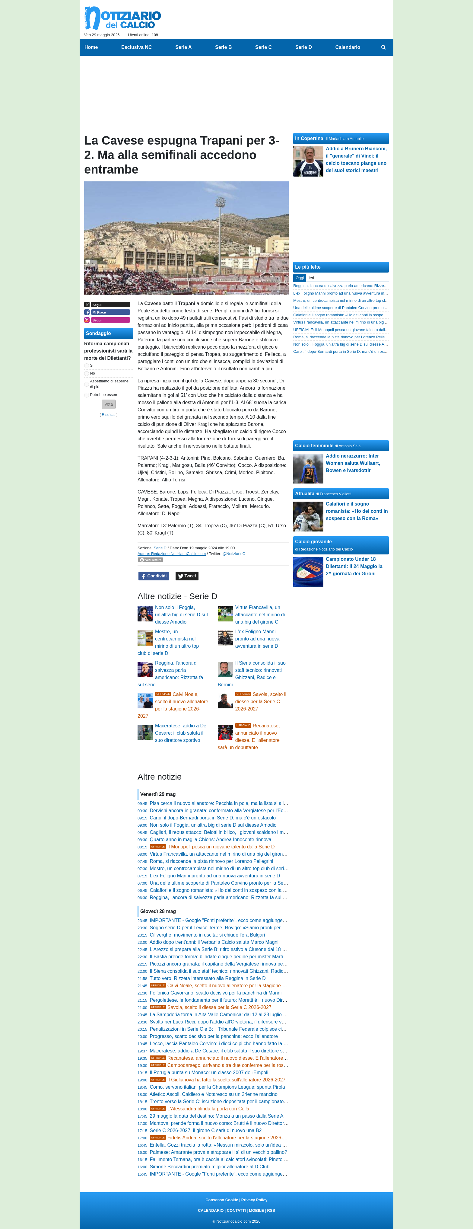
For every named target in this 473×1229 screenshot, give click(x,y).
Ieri (311, 278)
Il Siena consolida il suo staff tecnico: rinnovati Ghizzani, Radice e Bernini (228, 971)
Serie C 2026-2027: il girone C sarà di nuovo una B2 (206, 1130)
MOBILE (256, 1210)
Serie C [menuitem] (263, 47)
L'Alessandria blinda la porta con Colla (199, 1108)
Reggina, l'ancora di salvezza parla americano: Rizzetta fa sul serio (221, 897)
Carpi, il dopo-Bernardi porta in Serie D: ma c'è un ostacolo (213, 817)
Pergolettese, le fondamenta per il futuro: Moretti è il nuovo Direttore (222, 1000)
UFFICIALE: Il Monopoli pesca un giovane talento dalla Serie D (347, 329)
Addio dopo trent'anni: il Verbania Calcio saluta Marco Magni (214, 942)
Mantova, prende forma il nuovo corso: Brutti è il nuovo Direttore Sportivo (228, 1123)
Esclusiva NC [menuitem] (136, 47)
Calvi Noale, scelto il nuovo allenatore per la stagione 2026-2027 (227, 985)
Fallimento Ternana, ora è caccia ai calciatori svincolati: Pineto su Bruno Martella (236, 1159)
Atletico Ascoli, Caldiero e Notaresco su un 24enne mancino (214, 1094)
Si (92, 365)
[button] (109, 404)
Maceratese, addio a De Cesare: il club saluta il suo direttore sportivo (180, 733)
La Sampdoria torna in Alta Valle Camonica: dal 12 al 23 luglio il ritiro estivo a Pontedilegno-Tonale (254, 1014)
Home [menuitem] (91, 47)
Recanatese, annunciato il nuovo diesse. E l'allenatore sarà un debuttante (237, 1058)
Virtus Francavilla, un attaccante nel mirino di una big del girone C (260, 614)
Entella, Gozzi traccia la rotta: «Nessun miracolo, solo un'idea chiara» (224, 1145)
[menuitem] (384, 47)
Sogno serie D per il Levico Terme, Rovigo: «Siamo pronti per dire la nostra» (231, 927)
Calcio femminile (314, 445)
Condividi (154, 576)
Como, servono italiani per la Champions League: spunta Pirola (217, 1087)
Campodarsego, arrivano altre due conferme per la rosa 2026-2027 (230, 1065)
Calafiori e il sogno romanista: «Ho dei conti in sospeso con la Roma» (224, 890)
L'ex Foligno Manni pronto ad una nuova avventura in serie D (257, 639)
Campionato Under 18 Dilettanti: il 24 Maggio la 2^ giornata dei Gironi (354, 566)
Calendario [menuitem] (347, 47)
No (92, 373)
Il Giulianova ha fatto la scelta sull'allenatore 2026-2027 (218, 1079)
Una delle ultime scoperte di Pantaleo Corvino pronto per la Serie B (222, 883)
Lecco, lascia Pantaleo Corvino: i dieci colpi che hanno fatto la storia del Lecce (233, 1043)
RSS (271, 1210)
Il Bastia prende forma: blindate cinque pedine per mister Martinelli (221, 956)
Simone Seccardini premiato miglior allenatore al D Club (210, 1166)
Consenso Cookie (221, 1200)
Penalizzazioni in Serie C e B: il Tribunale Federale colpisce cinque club (226, 1029)
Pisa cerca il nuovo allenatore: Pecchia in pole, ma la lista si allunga (222, 803)
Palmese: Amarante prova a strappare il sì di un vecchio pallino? (218, 1152)
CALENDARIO (211, 1210)
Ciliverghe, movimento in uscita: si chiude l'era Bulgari (207, 934)
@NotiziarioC (234, 553)
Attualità (304, 493)
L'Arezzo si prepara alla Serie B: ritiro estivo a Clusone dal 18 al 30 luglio (227, 949)
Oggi (300, 278)
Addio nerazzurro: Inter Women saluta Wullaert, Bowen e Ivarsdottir (353, 463)
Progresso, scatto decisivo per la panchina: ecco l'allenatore (214, 1036)
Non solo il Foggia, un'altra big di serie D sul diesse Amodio (181, 614)
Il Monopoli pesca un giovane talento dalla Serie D (212, 846)
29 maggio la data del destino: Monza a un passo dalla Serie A (217, 1116)
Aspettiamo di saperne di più (109, 384)
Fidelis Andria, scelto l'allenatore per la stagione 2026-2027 (222, 1137)
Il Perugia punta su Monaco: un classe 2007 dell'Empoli (209, 1072)
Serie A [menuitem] (183, 47)
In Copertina (309, 138)
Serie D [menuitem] (303, 47)
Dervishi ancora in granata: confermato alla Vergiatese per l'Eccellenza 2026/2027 (237, 810)
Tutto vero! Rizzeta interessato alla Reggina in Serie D (207, 978)
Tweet (187, 576)
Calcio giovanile (313, 541)
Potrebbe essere (104, 394)
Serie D (160, 548)
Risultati (109, 414)
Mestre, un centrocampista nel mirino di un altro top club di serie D (221, 868)
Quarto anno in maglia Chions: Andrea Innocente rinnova (210, 839)
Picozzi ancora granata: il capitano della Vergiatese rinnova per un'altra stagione (235, 963)
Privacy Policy (254, 1200)
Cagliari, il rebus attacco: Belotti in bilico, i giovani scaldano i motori (221, 832)
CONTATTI (236, 1210)
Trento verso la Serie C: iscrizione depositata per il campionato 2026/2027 (229, 1101)
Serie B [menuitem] (223, 47)
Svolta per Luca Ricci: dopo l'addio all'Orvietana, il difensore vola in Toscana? (232, 1021)
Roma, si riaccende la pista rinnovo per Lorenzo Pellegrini (211, 861)
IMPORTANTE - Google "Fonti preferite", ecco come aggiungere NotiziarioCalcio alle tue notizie (252, 920)
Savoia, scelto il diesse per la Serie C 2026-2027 (260, 701)
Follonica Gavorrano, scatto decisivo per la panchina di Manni (216, 992)
